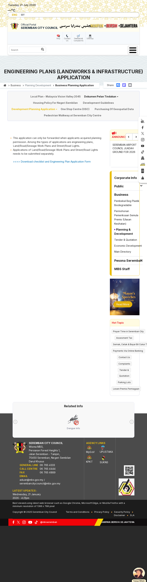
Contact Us (67, 39)
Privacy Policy (101, 512)
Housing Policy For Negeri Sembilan (55, 102)
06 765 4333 (47, 465)
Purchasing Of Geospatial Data (114, 109)
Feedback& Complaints (78, 39)
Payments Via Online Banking (128, 351)
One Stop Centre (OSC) (75, 109)
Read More (122, 304)
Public (119, 186)
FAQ (58, 38)
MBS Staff (122, 269)
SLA (132, 515)
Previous (128, 136)
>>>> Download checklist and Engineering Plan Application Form (52, 161)
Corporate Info (125, 178)
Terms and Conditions (77, 512)
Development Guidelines (98, 102)
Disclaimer (119, 515)
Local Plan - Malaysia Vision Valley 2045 (55, 96)
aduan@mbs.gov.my (31, 479)
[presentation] (15, 422)
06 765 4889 (47, 472)
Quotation (124, 376)
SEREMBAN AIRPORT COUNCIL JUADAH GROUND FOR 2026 (125, 148)
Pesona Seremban (128, 260)
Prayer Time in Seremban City (128, 331)
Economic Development (128, 245)
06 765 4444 (47, 468)
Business (16, 85)
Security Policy (122, 512)
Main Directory (122, 251)
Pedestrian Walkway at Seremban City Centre (72, 115)
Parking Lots (124, 382)
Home (5, 85)
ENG (14, 14)
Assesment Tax (124, 338)
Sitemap (90, 38)
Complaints (124, 363)
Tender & (124, 370)
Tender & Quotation (125, 239)
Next (135, 136)
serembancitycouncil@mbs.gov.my (40, 483)
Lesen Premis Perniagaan (126, 388)
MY (23, 14)
